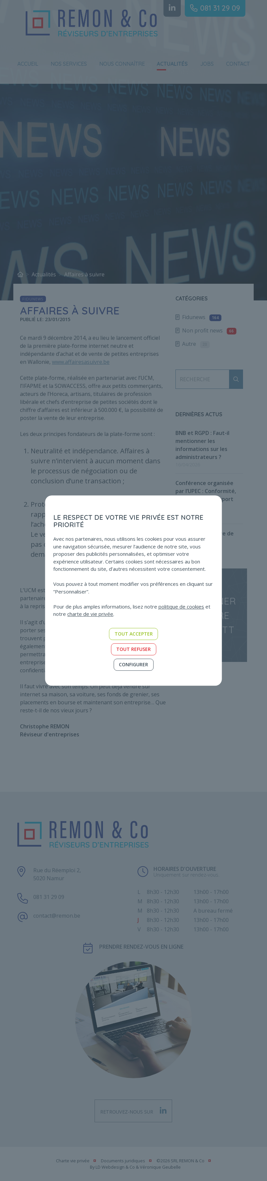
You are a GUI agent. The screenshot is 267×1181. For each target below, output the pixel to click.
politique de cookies (181, 606)
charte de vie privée (90, 614)
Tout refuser (133, 649)
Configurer (133, 664)
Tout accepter (134, 634)
